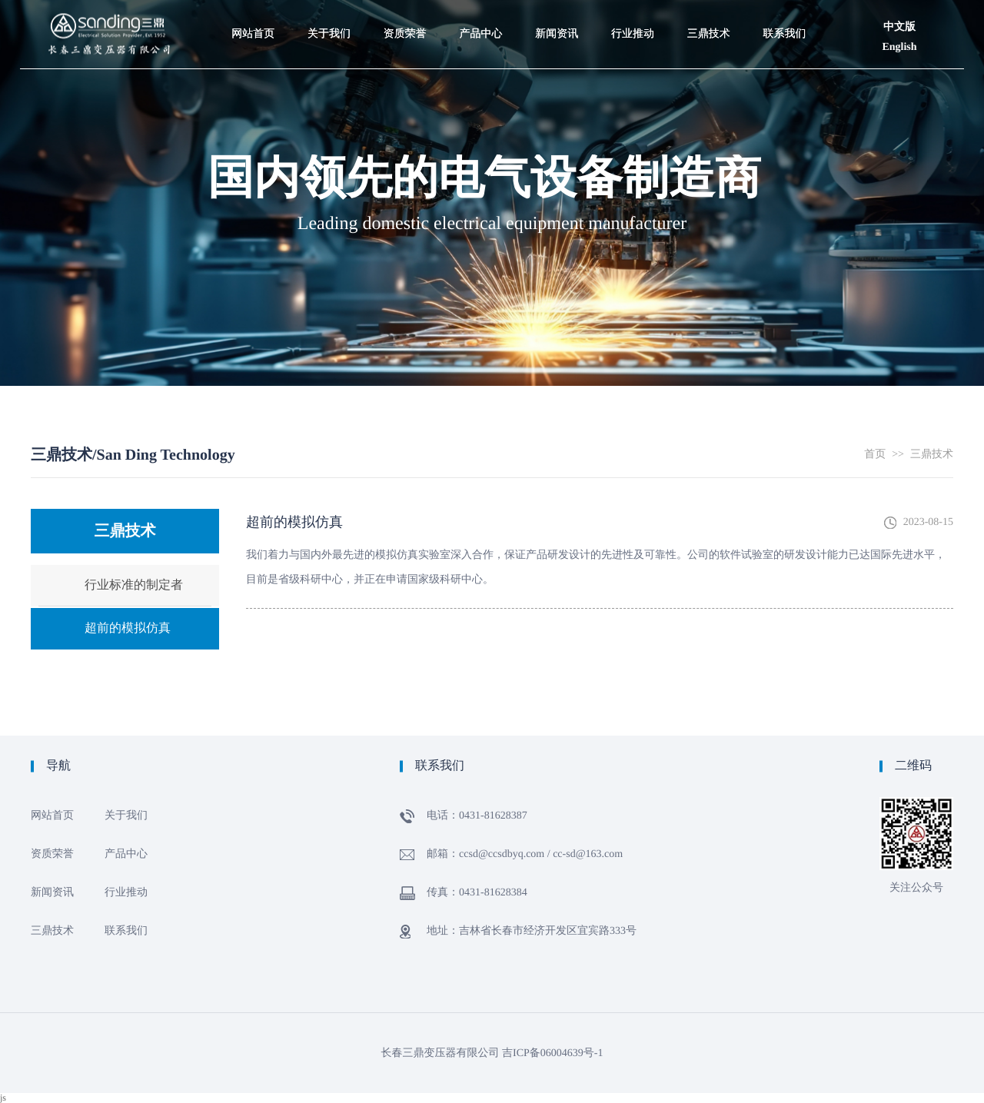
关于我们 (126, 816)
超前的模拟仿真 (128, 628)
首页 (875, 454)
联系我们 (126, 931)
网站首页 (52, 816)
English (899, 47)
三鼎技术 (931, 454)
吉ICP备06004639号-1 (552, 1053)
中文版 (899, 27)
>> (898, 454)
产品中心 (126, 854)
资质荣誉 (52, 854)
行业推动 (126, 893)
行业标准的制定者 (134, 585)
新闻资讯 (52, 893)
